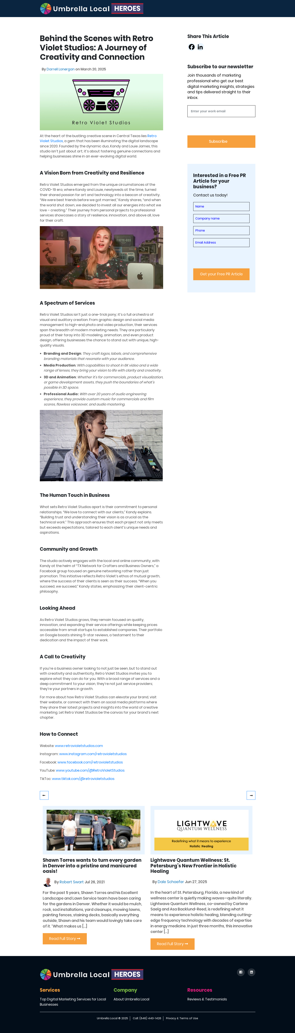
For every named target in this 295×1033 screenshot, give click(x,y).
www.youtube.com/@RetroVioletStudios (90, 770)
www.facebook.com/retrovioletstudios (90, 762)
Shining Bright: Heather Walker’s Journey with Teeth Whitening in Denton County (44, 795)
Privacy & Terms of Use (182, 1018)
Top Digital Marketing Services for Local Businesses (73, 1002)
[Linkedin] (200, 47)
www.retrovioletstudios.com (79, 745)
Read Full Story (64, 938)
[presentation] (216, 127)
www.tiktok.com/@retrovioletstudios (83, 778)
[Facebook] (192, 47)
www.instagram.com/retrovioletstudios (93, 754)
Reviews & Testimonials (207, 999)
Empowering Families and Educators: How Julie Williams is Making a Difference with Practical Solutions (251, 795)
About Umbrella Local (131, 999)
